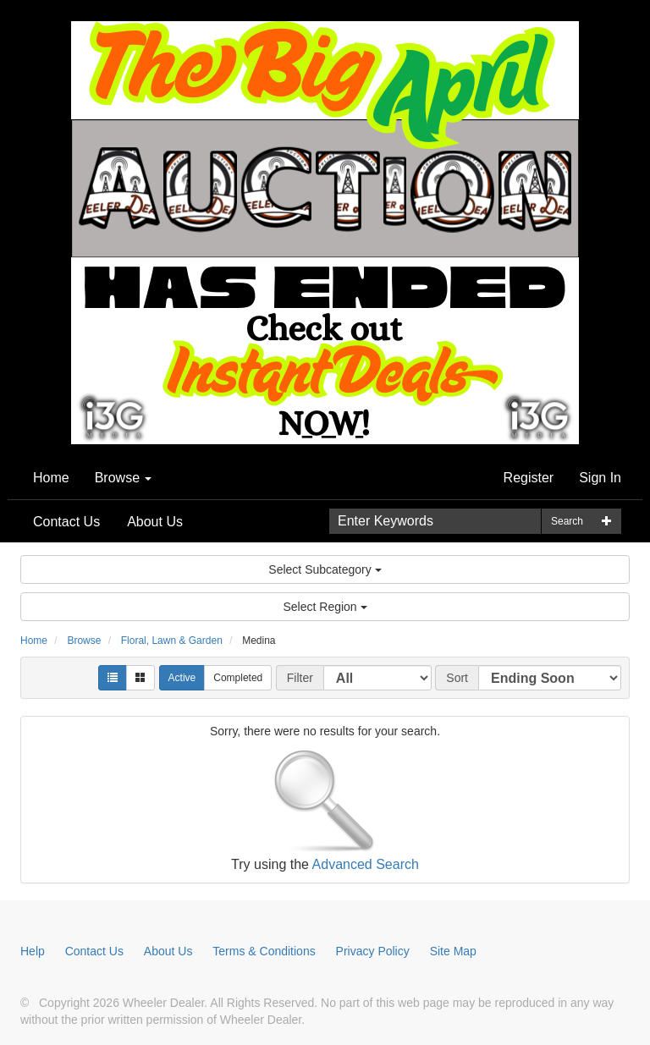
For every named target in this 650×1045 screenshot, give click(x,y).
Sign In (600, 477)
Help (32, 951)
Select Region (324, 606)
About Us (155, 521)
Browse (123, 477)
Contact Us (66, 521)
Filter (300, 678)
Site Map (453, 951)
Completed (237, 678)
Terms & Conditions (263, 951)
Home (51, 477)
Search (567, 521)
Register (529, 477)
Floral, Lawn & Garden (172, 640)
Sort (457, 678)
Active (182, 678)
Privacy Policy (373, 951)
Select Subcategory (324, 569)
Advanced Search (365, 864)
